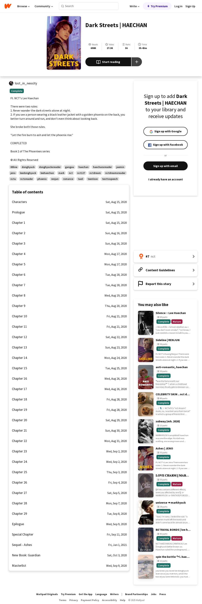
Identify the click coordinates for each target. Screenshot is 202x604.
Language (101, 594)
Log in (178, 6)
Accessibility (109, 600)
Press (162, 594)
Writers (114, 594)
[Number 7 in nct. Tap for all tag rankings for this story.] (166, 256)
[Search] (62, 6)
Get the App (85, 594)
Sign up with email (165, 165)
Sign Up (190, 6)
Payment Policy (90, 600)
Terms (62, 600)
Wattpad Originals (47, 594)
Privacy (73, 600)
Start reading (108, 62)
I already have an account (165, 179)
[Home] (7, 6)
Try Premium (157, 6)
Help (122, 600)
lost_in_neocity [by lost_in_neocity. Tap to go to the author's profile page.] (26, 83)
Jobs (153, 594)
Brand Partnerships (136, 594)
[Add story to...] (137, 61)
